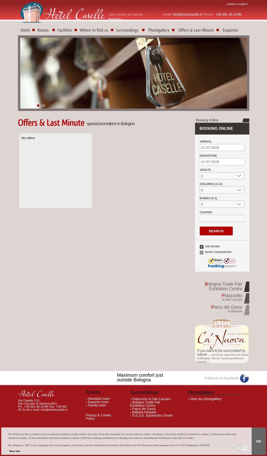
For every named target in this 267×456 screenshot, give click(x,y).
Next (234, 78)
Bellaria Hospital (143, 412)
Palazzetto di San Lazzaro (151, 399)
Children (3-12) (211, 184)
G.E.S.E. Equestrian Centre (152, 415)
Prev (37, 78)
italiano (232, 4)
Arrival (206, 141)
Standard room (99, 399)
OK (259, 441)
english (242, 4)
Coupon (206, 212)
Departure (208, 155)
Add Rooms (212, 246)
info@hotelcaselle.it (187, 14)
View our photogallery (205, 399)
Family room (97, 405)
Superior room (98, 402)
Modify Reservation (218, 252)
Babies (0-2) (208, 198)
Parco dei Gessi (144, 409)
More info (14, 451)
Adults (205, 170)
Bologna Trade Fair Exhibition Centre (145, 403)
